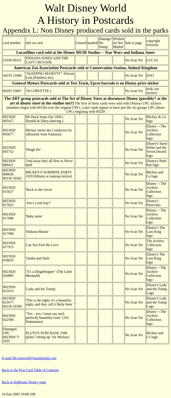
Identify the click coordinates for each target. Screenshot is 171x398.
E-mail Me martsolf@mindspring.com (29, 358)
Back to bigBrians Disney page (24, 382)
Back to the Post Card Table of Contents (30, 370)
